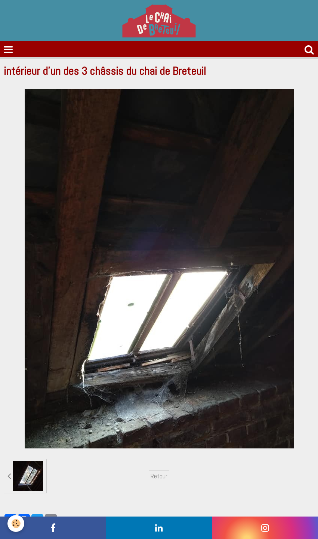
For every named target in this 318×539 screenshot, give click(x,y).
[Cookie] (15, 523)
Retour (159, 476)
